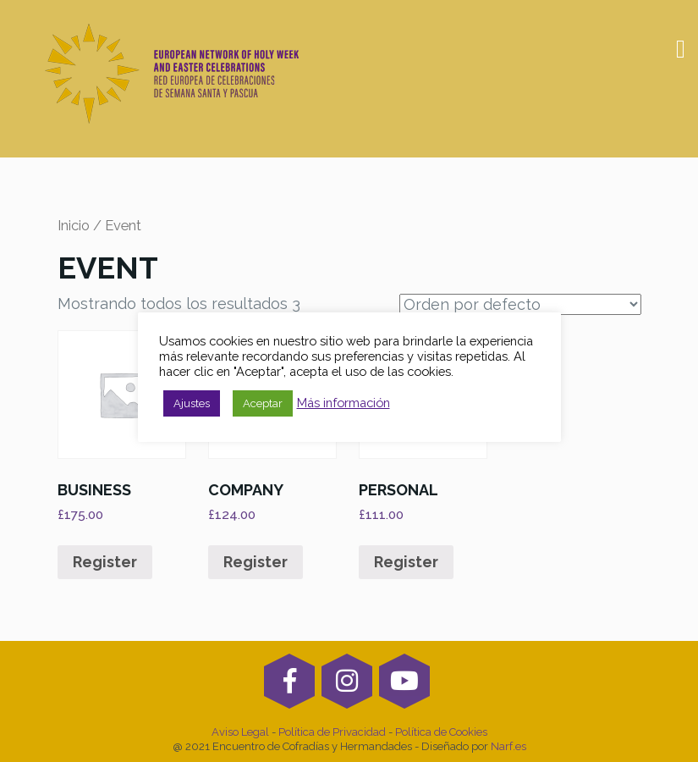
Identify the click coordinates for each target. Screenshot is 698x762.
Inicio (74, 225)
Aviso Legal (242, 732)
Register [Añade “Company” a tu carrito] (255, 562)
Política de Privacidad (332, 732)
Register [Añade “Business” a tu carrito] (105, 562)
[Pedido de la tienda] (520, 304)
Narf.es (508, 746)
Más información (343, 402)
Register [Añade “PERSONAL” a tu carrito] (406, 562)
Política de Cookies (441, 732)
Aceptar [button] (263, 403)
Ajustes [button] (191, 403)
